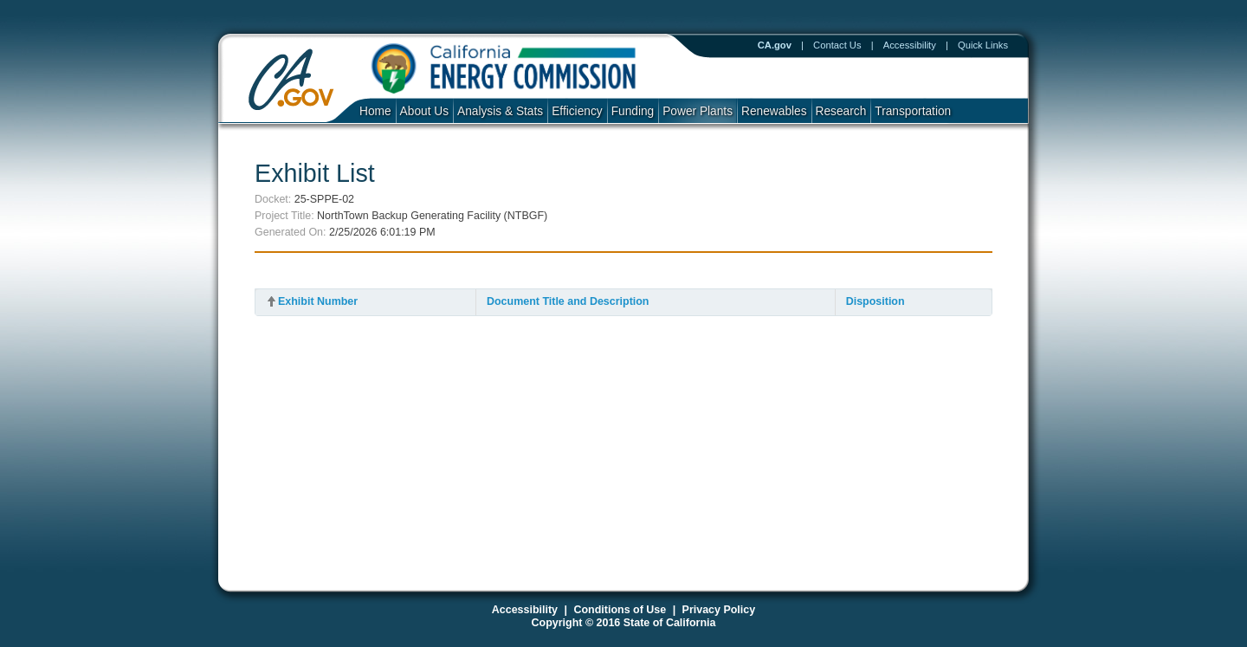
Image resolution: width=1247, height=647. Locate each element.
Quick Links (983, 45)
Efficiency (577, 111)
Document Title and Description (568, 301)
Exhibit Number (318, 301)
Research (841, 111)
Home (375, 111)
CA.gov (774, 45)
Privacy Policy (719, 610)
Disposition (875, 301)
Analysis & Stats (500, 111)
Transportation (913, 111)
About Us (424, 111)
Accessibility (909, 45)
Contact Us (837, 45)
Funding (633, 111)
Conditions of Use (619, 610)
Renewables (774, 111)
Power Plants (697, 111)
